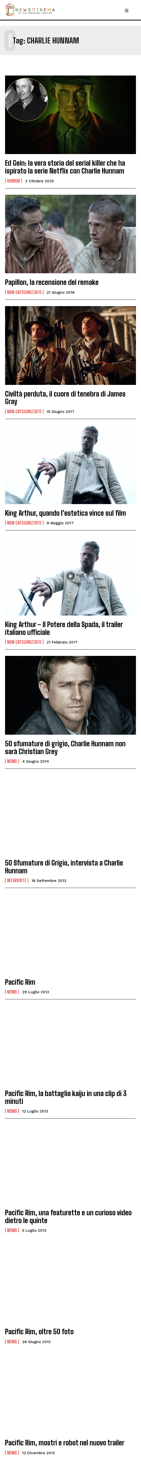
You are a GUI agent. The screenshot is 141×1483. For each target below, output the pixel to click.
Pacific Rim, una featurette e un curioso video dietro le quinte (68, 1216)
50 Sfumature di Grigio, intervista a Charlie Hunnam (64, 866)
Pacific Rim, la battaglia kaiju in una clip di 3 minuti (66, 1097)
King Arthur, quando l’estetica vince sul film (65, 513)
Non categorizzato (24, 292)
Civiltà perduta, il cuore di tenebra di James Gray (65, 397)
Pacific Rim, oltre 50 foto (39, 1331)
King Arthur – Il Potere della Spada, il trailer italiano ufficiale (64, 628)
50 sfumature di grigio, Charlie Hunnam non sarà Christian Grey (65, 747)
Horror (13, 181)
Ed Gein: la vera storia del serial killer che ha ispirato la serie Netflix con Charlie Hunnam (65, 167)
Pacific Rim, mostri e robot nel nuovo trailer (64, 1442)
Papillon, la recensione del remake (52, 282)
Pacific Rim (20, 982)
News (12, 761)
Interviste (16, 880)
